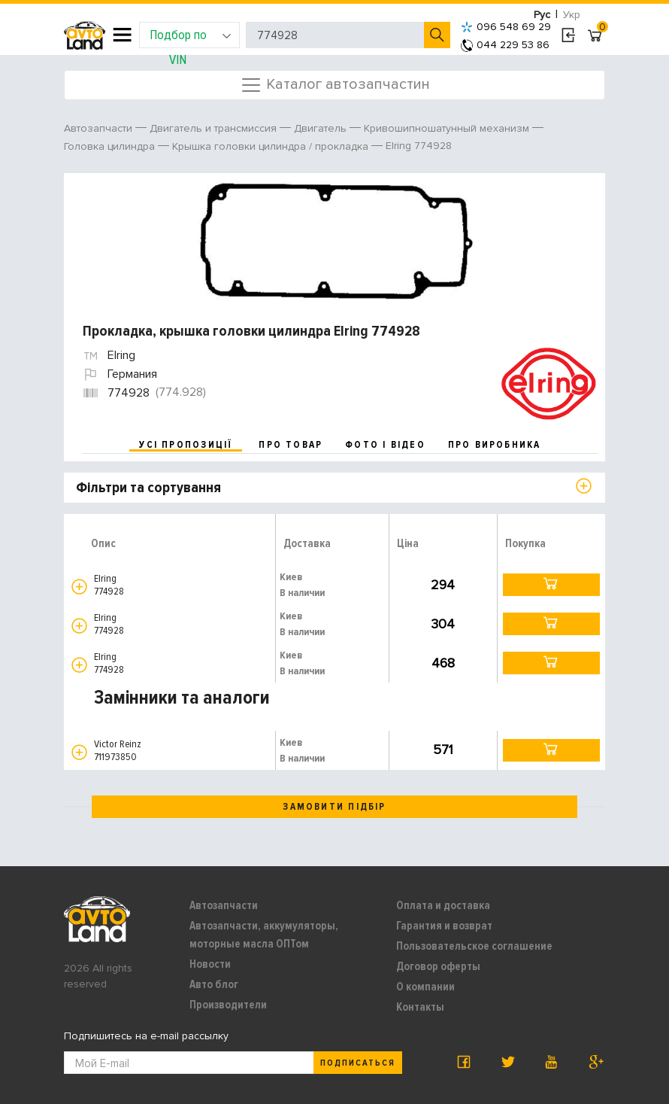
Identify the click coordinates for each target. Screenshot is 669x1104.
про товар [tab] (290, 445)
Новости (210, 964)
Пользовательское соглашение (474, 946)
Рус (542, 14)
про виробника (494, 445)
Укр (571, 14)
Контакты (420, 1007)
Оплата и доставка (443, 905)
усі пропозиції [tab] (185, 445)
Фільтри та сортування (148, 488)
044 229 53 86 (505, 44)
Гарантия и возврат (444, 925)
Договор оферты (438, 966)
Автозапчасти (223, 905)
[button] (79, 586)
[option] (336, 241)
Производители (228, 1004)
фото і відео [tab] (385, 445)
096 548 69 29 (506, 26)
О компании (425, 986)
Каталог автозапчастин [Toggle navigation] (335, 85)
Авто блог (213, 984)
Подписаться (357, 1063)
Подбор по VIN (191, 37)
